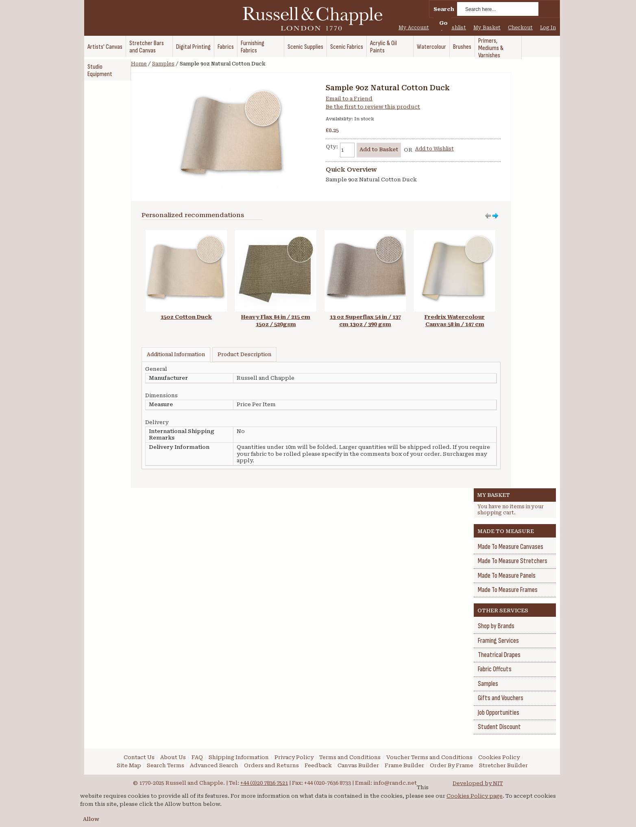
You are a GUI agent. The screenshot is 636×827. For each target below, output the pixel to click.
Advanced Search (214, 765)
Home (139, 64)
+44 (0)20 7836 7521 (264, 783)
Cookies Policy (499, 757)
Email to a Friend (349, 99)
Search (443, 9)
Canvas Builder (358, 765)
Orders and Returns (271, 765)
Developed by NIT (478, 783)
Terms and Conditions (350, 757)
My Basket (487, 27)
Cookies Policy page (475, 796)
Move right (488, 216)
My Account (414, 27)
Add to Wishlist (434, 149)
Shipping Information (239, 757)
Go (443, 23)
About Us (173, 757)
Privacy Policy (294, 757)
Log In (548, 27)
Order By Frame (451, 765)
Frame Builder (404, 765)
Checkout (520, 27)
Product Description (244, 354)
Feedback (318, 765)
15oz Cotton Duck (186, 317)
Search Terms (165, 765)
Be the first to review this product (373, 107)
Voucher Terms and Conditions (429, 757)
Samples (163, 64)
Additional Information (176, 354)
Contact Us (139, 757)
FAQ (197, 757)
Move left (495, 216)
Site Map (129, 765)
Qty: (332, 147)
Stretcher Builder (503, 765)
